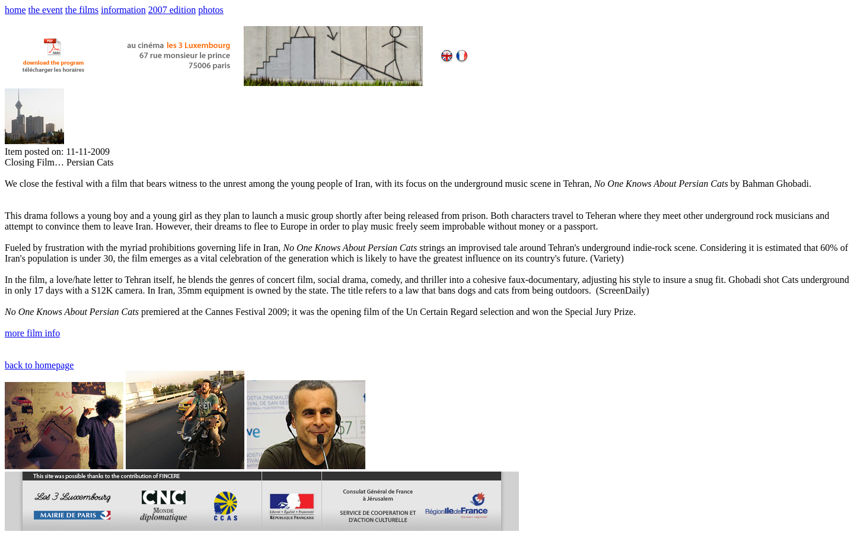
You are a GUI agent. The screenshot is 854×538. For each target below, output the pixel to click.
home (15, 10)
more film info (32, 333)
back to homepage (39, 365)
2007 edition (172, 10)
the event (45, 10)
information (123, 10)
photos (211, 10)
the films (81, 10)
